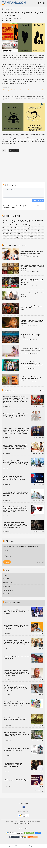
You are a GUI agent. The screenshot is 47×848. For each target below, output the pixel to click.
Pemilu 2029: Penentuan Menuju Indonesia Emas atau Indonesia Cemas (16, 780)
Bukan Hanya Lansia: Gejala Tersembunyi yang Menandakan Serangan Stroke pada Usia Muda (14, 478)
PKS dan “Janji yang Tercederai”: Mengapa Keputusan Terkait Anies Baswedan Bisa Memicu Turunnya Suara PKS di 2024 (17, 688)
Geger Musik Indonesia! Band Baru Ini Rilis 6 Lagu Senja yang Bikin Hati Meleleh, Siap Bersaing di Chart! (15, 415)
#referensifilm (7, 582)
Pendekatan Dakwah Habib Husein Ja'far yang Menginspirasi (22, 225)
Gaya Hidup (23, 255)
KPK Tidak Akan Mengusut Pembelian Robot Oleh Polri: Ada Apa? (16, 749)
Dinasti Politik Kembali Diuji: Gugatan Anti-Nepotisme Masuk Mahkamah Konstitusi (17, 627)
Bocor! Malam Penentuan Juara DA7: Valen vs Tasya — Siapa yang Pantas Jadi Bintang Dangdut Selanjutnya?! (15, 446)
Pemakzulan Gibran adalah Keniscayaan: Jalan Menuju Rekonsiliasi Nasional (13, 764)
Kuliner (22, 309)
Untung (8, 556)
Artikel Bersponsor (20, 821)
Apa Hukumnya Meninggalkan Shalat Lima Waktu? (18, 237)
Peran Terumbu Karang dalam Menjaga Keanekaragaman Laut (30, 335)
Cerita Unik (23, 323)
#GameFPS (6, 594)
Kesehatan (23, 270)
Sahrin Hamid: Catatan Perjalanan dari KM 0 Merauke (17, 657)
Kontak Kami (29, 823)
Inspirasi (22, 380)
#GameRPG (6, 586)
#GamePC (6, 575)
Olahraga (23, 284)
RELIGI (7, 9)
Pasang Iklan (30, 821)
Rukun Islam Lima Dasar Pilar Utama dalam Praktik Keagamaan (23, 234)
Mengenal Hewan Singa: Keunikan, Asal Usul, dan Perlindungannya (32, 320)
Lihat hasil (40, 562)
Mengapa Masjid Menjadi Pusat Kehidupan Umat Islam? (20, 231)
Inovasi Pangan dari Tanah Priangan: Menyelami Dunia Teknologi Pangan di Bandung (16, 493)
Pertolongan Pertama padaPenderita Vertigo (32, 293)
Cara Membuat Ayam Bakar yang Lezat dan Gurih (31, 306)
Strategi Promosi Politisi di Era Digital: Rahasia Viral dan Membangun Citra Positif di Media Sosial (17, 703)
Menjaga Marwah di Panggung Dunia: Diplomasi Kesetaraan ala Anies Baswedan (16, 611)
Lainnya (42, 391)
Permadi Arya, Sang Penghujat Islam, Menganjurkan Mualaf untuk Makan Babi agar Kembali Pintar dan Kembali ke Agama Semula (16, 673)
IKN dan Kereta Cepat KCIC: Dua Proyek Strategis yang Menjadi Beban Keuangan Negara (16, 734)
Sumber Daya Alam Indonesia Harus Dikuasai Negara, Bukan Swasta (15, 718)
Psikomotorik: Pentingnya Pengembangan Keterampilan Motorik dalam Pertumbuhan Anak (31, 363)
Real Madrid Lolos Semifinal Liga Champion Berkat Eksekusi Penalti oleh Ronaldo (32, 280)
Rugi (7, 550)
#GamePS (6, 579)
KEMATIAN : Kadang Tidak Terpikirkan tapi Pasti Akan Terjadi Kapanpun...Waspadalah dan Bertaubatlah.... (22, 221)
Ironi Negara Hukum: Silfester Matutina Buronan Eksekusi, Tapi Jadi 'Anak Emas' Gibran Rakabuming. (16, 642)
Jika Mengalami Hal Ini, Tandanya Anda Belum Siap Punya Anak (31, 252)
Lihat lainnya (40, 791)
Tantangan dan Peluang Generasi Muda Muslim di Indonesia (23, 90)
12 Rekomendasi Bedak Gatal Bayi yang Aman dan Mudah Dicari (31, 349)
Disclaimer (38, 821)
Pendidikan (23, 337)
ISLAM (13, 9)
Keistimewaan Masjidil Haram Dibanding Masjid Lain (19, 228)
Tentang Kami (9, 821)
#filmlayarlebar (8, 590)
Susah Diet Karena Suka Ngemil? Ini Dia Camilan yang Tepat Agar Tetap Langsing (32, 266)
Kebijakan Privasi (19, 823)
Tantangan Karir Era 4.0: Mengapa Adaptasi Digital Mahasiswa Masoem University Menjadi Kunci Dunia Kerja (15, 462)
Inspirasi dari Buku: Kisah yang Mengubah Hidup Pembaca (30, 377)
